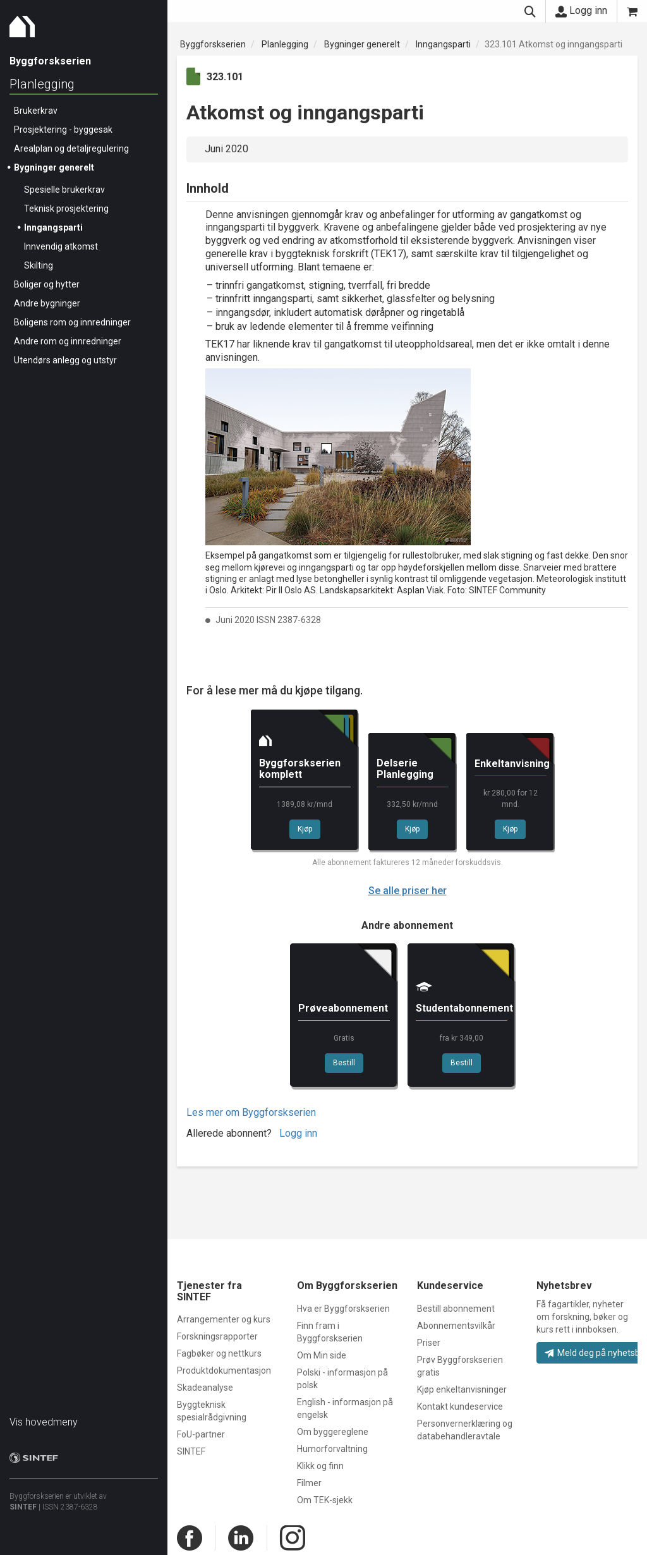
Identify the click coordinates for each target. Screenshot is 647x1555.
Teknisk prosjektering (66, 208)
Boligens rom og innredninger (72, 322)
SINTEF (23, 1507)
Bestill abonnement (456, 1309)
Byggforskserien (213, 44)
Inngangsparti (53, 227)
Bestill (344, 1062)
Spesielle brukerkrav (64, 190)
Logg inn (581, 10)
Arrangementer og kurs (223, 1319)
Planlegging (42, 84)
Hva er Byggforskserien (343, 1309)
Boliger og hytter (47, 284)
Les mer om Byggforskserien (251, 1112)
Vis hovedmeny (43, 1422)
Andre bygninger (47, 303)
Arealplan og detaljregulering (71, 148)
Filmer (309, 1483)
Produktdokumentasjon (224, 1370)
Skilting (38, 265)
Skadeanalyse (205, 1388)
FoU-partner (201, 1434)
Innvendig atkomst (61, 246)
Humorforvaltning (332, 1449)
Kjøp (305, 829)
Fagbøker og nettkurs (219, 1353)
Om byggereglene (332, 1432)
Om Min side (321, 1355)
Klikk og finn (320, 1466)
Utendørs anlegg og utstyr (65, 360)
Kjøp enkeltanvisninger (462, 1389)
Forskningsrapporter (217, 1336)
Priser (428, 1343)
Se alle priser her (407, 891)
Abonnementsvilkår (456, 1326)
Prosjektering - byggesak (63, 129)
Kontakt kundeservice (460, 1406)
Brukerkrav (35, 111)
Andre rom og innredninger (67, 341)
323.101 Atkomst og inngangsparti (553, 44)
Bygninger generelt (54, 167)
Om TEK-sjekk (325, 1500)
